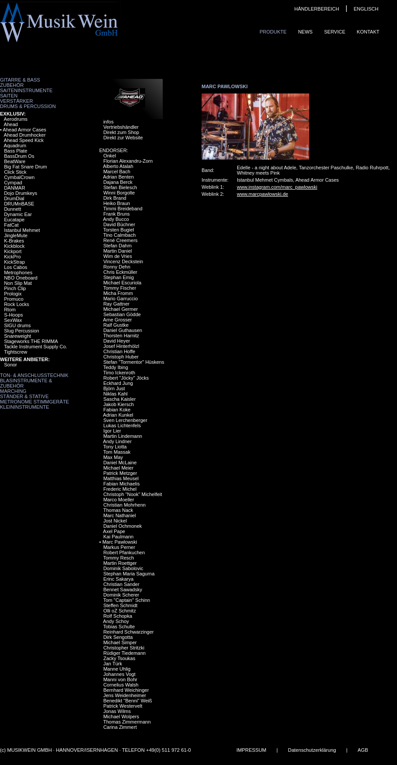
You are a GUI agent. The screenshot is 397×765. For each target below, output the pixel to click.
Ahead (11, 124)
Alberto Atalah (118, 166)
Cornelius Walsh (121, 684)
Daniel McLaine (120, 462)
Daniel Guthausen (122, 330)
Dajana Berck (117, 182)
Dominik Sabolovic (123, 568)
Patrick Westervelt (122, 706)
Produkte (272, 31)
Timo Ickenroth (119, 372)
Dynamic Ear (18, 214)
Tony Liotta (115, 446)
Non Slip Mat (18, 283)
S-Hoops (13, 314)
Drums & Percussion (28, 106)
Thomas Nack (118, 510)
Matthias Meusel (121, 478)
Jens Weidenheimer (124, 695)
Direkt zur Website (123, 137)
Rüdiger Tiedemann (124, 653)
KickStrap (14, 262)
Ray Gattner (116, 303)
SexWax (13, 320)
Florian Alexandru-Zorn (128, 161)
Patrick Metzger (120, 473)
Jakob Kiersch (118, 404)
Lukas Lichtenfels (122, 425)
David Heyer (116, 340)
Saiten (9, 95)
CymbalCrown (19, 177)
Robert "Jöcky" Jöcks (126, 378)
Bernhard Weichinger (126, 690)
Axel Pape (114, 531)
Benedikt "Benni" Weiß (127, 700)
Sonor (10, 364)
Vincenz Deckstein (123, 261)
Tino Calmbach (119, 235)
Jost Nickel (115, 520)
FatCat (11, 225)
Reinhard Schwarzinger (128, 631)
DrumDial (14, 198)
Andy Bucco (116, 219)
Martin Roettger (120, 563)
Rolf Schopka (117, 616)
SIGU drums (17, 325)
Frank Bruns (116, 213)
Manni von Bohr (120, 679)
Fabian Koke (117, 409)
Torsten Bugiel (118, 229)
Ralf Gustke (115, 325)
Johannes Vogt (119, 674)
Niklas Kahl (115, 393)
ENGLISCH (366, 8)
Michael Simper (120, 642)
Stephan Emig (118, 277)
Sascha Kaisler (119, 399)
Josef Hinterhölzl (121, 346)
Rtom (9, 309)
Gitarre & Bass (20, 79)
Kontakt (368, 31)
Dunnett (12, 209)
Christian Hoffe (119, 351)
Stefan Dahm (117, 245)
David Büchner (119, 224)
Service (334, 31)
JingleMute (15, 235)
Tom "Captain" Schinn (126, 600)
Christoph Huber (121, 356)
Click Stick (15, 172)
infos (108, 121)
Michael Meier (118, 467)
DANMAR (14, 187)
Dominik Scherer (121, 594)
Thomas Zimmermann (127, 721)
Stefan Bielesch (120, 187)
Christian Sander (121, 584)
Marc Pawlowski (119, 542)
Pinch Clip (15, 288)
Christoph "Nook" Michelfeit (132, 494)
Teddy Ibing (115, 367)
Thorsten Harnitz (121, 335)
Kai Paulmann (118, 536)
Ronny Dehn (116, 266)
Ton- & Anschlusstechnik (34, 375)
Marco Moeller (118, 499)
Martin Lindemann (122, 436)
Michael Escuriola (122, 282)
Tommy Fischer (119, 288)
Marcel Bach (116, 171)
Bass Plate (15, 150)
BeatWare (15, 161)
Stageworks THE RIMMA (31, 341)
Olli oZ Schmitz (119, 610)
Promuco (13, 299)
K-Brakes (14, 240)
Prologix (13, 293)
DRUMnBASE (19, 203)
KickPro (12, 256)
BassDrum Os (19, 156)
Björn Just (114, 388)
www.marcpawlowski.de (262, 194)
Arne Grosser (117, 319)
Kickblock (14, 246)
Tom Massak (117, 452)
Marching (13, 391)
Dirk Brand (114, 198)
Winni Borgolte (119, 192)
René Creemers (120, 240)
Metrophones (18, 272)
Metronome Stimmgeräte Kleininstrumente (34, 404)
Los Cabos (15, 267)
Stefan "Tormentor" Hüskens (133, 362)
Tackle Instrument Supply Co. (35, 346)
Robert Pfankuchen (124, 552)
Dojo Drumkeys (20, 193)
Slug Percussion (21, 330)
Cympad (13, 182)
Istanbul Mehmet (22, 230)
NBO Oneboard (20, 277)
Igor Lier (112, 430)
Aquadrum (15, 145)
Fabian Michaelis (121, 483)
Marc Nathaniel (119, 515)
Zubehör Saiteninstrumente (26, 87)
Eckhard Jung (118, 383)
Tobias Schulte (119, 626)
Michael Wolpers (121, 716)
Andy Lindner (117, 441)
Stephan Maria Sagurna (128, 573)
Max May (113, 457)
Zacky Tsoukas (119, 658)
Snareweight (17, 336)
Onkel (109, 155)
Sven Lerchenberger (125, 420)
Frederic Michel (119, 489)
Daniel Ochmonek (122, 526)
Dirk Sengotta (118, 637)
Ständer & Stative (24, 396)
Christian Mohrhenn (124, 505)
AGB (363, 750)
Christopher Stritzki (123, 647)
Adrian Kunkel (118, 415)
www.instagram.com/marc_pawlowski (277, 187)
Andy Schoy (116, 621)
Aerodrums (16, 119)
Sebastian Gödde (122, 314)
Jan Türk (112, 663)
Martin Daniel (117, 251)
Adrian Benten (118, 176)
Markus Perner (119, 547)
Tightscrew (15, 352)
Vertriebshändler (121, 127)
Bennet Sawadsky (122, 589)
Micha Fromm (118, 293)
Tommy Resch (118, 557)
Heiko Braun (116, 203)
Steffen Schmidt (120, 605)
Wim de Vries (117, 256)
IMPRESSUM (251, 750)
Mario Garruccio (120, 298)
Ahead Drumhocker (25, 135)
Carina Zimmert (120, 727)
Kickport (13, 251)
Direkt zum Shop (121, 132)
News (305, 31)
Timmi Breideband (122, 208)
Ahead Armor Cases (24, 129)
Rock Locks (16, 304)
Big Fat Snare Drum (25, 166)
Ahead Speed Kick (24, 140)
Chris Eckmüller (120, 272)
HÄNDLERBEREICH (316, 8)
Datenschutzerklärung (312, 750)
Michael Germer (120, 309)
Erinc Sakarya (118, 579)
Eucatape (14, 219)
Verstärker (16, 101)
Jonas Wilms (117, 711)
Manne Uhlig (117, 669)
